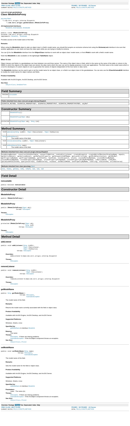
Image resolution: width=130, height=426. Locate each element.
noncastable (13, 96)
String (32, 124)
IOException (26, 217)
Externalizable (17, 28)
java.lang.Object (6, 18)
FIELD (15, 7)
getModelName (12, 140)
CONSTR (21, 7)
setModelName (12, 149)
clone (3, 175)
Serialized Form (21, 86)
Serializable (26, 28)
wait (33, 175)
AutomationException (33, 309)
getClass (16, 175)
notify (22, 175)
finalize (9, 175)
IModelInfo (9, 28)
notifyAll (28, 175)
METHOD (28, 7)
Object (23, 119)
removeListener (12, 144)
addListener (10, 135)
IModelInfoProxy (15, 114)
